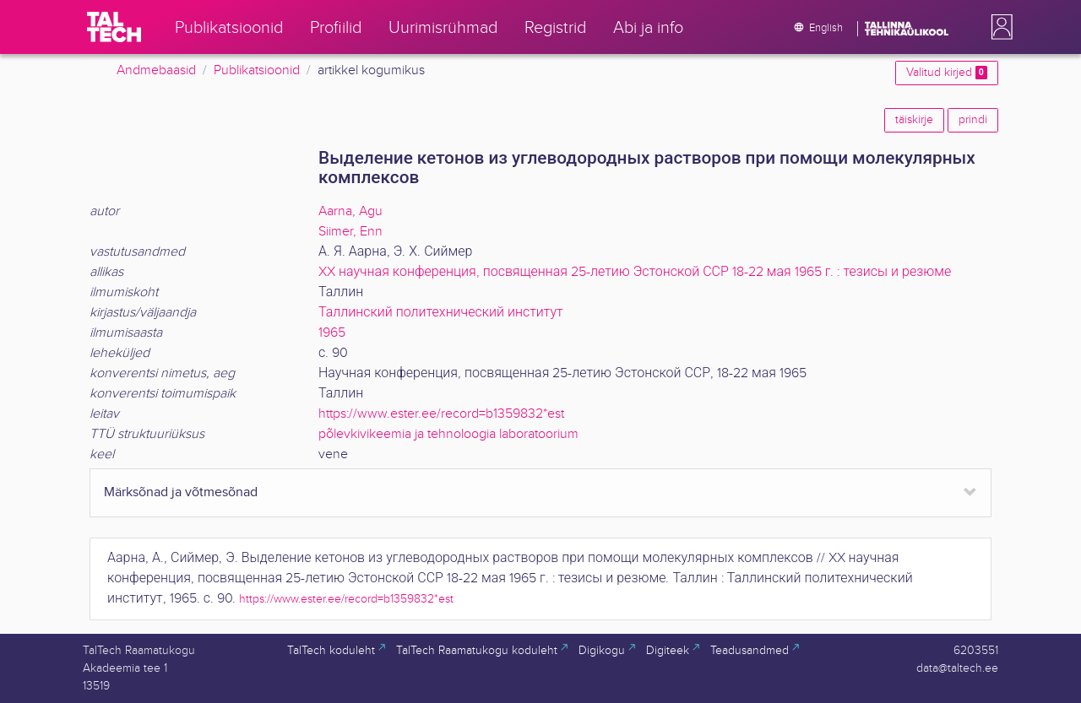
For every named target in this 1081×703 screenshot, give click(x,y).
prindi (973, 120)
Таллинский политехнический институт (440, 313)
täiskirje (914, 120)
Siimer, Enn (350, 232)
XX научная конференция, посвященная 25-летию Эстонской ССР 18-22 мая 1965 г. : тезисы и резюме (634, 272)
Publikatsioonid (257, 70)
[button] (998, 27)
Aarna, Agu (350, 211)
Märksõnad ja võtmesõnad (181, 492)
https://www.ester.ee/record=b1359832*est (441, 414)
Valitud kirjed (946, 72)
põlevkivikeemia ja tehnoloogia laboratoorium (448, 434)
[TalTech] (114, 27)
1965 (331, 333)
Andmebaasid (156, 70)
